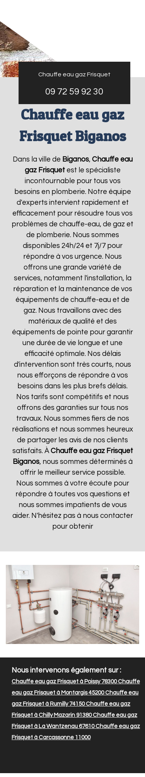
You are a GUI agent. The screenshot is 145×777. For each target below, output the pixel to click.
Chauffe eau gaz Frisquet (74, 74)
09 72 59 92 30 (74, 91)
